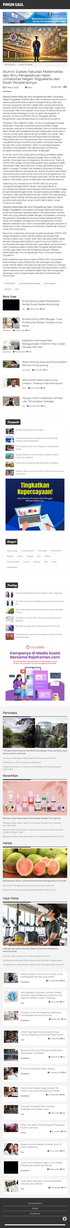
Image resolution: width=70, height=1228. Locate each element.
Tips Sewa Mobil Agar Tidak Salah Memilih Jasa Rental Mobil (29, 758)
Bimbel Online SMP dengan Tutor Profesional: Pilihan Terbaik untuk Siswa (42, 322)
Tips (23, 309)
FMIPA (7, 289)
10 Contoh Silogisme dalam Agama (38, 1068)
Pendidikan (6, 330)
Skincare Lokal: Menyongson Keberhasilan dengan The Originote (32, 818)
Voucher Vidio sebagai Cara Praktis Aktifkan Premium (26, 956)
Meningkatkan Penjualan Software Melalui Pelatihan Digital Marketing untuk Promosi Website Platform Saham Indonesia (41, 995)
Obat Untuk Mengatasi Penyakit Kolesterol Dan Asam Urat (28, 886)
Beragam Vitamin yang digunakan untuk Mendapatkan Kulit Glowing (33, 836)
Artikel (35, 1208)
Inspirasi (36, 562)
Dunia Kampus (27, 551)
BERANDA (10, 64)
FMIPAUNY (9, 283)
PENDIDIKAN (25, 64)
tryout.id (14, 270)
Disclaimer (35, 1213)
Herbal (47, 556)
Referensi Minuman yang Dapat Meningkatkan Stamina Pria (29, 890)
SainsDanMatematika (29, 283)
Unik (45, 562)
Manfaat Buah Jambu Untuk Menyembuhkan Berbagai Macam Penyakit (34, 881)
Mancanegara (13, 562)
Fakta (24, 388)
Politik (20, 556)
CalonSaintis (50, 283)
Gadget (29, 556)
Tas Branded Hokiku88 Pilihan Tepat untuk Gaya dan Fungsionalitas (32, 960)
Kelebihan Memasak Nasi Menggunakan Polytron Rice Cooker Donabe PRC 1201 (43, 343)
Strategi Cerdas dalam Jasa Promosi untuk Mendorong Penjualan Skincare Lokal (32, 824)
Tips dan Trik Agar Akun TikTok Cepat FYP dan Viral (38, 626)
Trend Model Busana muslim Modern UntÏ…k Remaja (39, 593)
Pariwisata (42, 551)
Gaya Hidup (6, 352)
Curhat (26, 562)
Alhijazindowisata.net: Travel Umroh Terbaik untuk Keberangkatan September (32, 768)
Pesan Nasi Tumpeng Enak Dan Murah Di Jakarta (37, 463)
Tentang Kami (35, 1203)
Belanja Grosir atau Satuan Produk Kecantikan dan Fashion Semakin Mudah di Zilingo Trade (33, 831)
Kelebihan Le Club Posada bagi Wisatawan (22, 762)
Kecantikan (56, 551)
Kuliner (10, 556)
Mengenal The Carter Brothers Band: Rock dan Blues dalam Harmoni (33, 965)
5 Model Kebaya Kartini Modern (30, 430)
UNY (17, 289)
